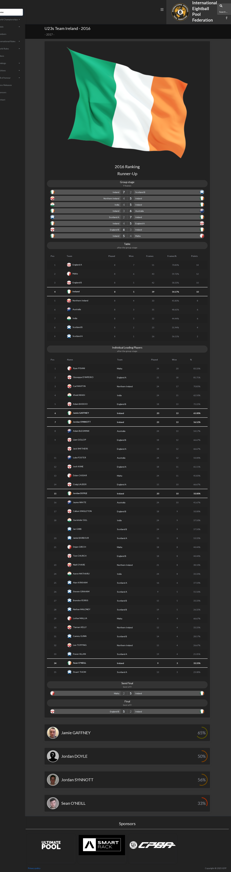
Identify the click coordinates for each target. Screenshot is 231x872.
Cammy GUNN (86, 636)
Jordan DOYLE (87, 493)
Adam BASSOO (87, 404)
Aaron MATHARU (88, 573)
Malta (144, 236)
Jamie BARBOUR (88, 538)
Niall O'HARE (86, 564)
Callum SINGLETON (89, 511)
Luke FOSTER (86, 457)
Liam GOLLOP (86, 439)
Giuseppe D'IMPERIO (90, 377)
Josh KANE (85, 466)
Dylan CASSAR (87, 475)
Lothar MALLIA (87, 618)
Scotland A (121, 217)
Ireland (123, 192)
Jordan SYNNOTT (89, 422)
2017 (56, 34)
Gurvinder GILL (87, 520)
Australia (146, 211)
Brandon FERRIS (87, 600)
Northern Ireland (118, 198)
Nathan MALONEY (88, 609)
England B (121, 229)
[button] (150, 15)
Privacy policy (48, 868)
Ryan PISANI (86, 368)
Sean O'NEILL (86, 663)
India (123, 204)
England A (147, 223)
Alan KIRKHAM (87, 582)
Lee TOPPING (87, 645)
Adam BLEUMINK (88, 430)
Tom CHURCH (86, 555)
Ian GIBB (84, 529)
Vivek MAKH (86, 395)
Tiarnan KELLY (87, 627)
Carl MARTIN (86, 386)
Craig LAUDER (86, 484)
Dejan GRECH (86, 547)
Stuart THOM (86, 672)
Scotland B (147, 192)
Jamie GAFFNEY (88, 413)
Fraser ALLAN (86, 654)
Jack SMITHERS (87, 448)
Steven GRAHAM (88, 591)
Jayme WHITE (86, 502)
